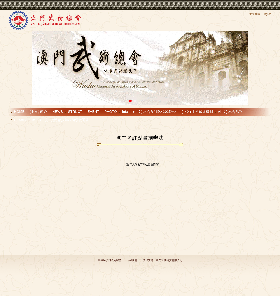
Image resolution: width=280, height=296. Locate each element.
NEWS (57, 112)
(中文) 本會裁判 (230, 112)
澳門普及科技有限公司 (169, 260)
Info (125, 112)
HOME (19, 112)
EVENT (93, 112)
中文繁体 (254, 14)
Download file (24, 120)
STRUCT (75, 112)
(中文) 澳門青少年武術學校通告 (64, 120)
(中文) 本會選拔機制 (197, 112)
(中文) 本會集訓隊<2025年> (154, 112)
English (267, 14)
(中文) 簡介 (38, 112)
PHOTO (110, 112)
